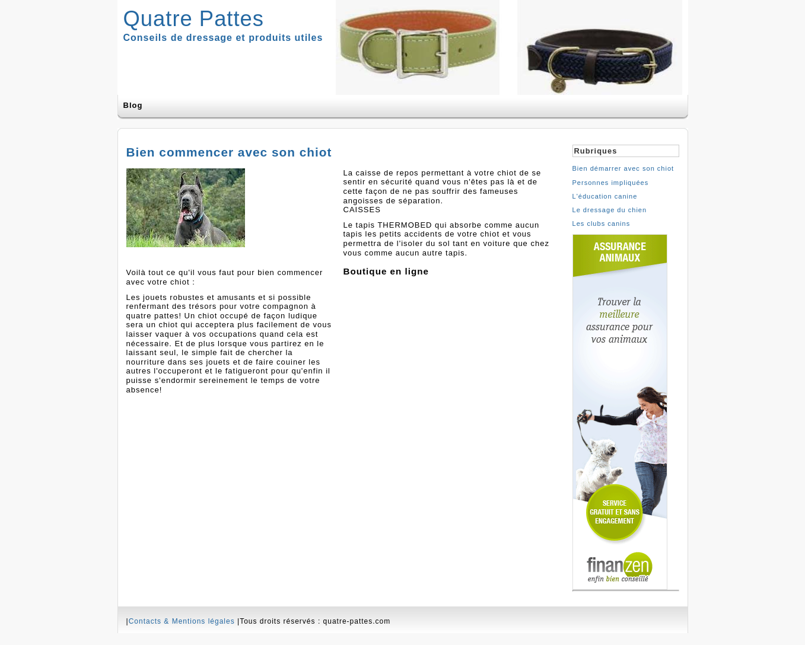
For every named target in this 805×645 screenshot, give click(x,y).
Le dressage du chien (609, 209)
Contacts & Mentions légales (182, 621)
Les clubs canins (601, 223)
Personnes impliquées (610, 182)
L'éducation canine (605, 196)
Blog (133, 105)
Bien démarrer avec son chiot (623, 168)
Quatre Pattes (194, 19)
